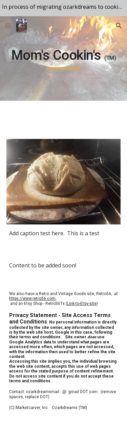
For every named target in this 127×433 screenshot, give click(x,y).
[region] (63, 8)
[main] (63, 58)
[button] (8, 25)
